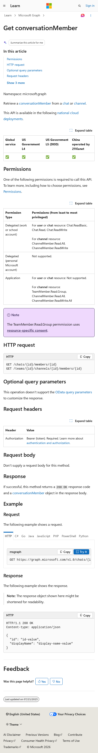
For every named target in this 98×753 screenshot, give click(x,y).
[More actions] (91, 15)
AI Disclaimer (12, 735)
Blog (57, 735)
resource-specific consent (27, 330)
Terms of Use (71, 741)
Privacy (8, 741)
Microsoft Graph (29, 15)
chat (66, 103)
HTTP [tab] (8, 536)
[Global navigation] (4, 6)
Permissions (14, 59)
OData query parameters (73, 392)
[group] (49, 560)
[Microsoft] (49, 6)
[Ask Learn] (83, 15)
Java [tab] (31, 536)
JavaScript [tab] (43, 536)
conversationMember (35, 103)
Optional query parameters (24, 70)
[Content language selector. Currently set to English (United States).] (23, 714)
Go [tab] (23, 536)
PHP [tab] (56, 536)
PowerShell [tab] (69, 536)
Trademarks (10, 747)
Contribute (75, 735)
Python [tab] (83, 536)
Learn (8, 15)
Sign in (90, 5)
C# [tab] (16, 536)
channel (80, 103)
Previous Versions (37, 735)
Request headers (18, 76)
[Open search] (79, 6)
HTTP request (15, 65)
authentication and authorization (48, 443)
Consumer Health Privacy (37, 741)
